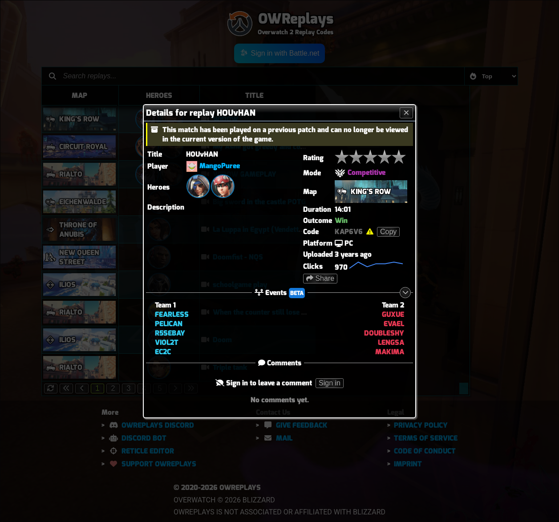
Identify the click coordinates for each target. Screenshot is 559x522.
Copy (388, 231)
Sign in (329, 383)
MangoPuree (219, 165)
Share (320, 278)
